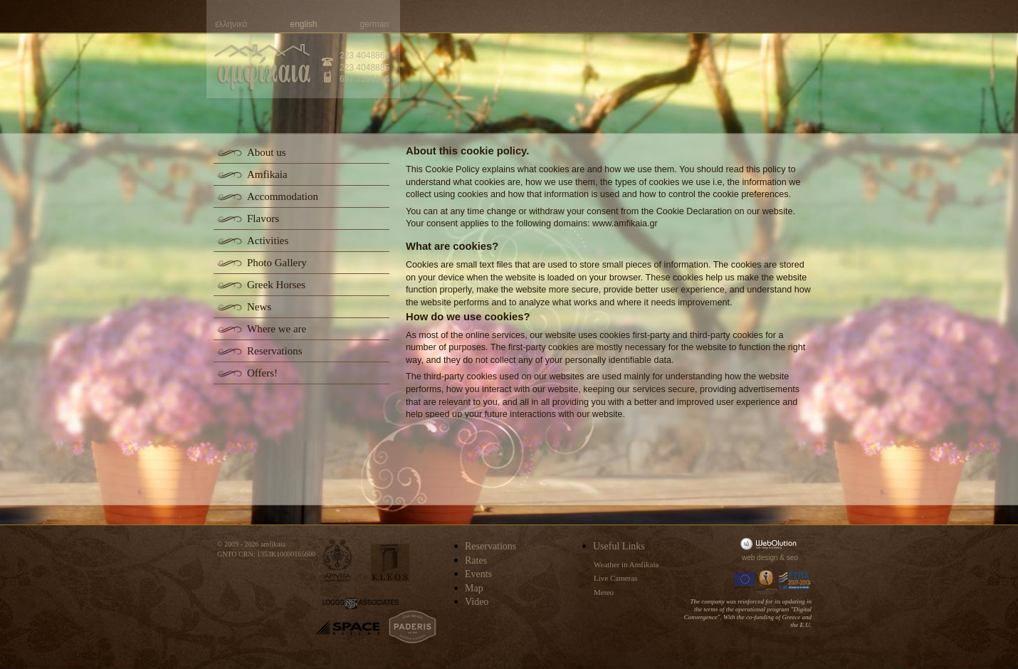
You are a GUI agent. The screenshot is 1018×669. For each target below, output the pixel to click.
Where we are (276, 328)
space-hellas (347, 627)
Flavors (263, 218)
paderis (412, 627)
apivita (337, 560)
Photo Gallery (277, 262)
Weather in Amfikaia (626, 564)
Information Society (767, 580)
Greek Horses (276, 284)
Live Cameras (615, 578)
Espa (795, 580)
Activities (267, 240)
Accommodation (282, 196)
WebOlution (771, 543)
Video (476, 601)
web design (760, 558)
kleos (390, 562)
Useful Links (619, 546)
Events (478, 574)
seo (792, 558)
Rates (476, 560)
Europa (744, 580)
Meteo (604, 592)
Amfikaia (267, 174)
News (259, 306)
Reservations (274, 351)
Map (474, 588)
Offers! (262, 373)
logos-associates (360, 603)
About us (266, 152)
